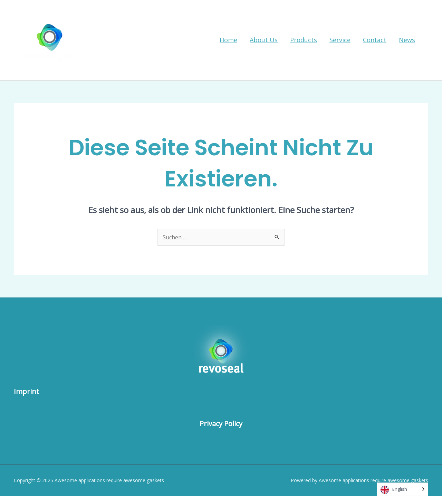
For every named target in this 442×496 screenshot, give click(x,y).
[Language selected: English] (402, 489)
